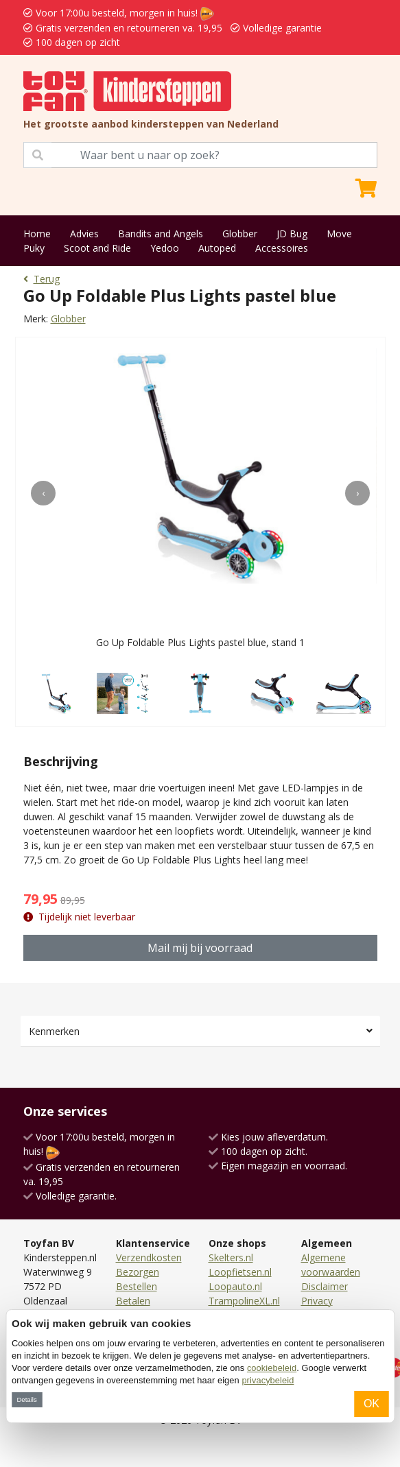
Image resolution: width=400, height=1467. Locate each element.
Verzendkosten (149, 1257)
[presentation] (43, 493)
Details (26, 1399)
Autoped (217, 247)
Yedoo (164, 247)
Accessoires (281, 247)
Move (339, 233)
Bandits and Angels (160, 233)
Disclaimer (324, 1286)
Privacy (317, 1300)
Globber (239, 233)
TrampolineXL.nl (244, 1300)
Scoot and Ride (97, 247)
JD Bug (292, 233)
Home (37, 233)
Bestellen (136, 1286)
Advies (84, 233)
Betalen (133, 1300)
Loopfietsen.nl (240, 1271)
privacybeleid (268, 1380)
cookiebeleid (271, 1368)
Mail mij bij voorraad (200, 947)
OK (371, 1403)
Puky (34, 247)
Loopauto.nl (235, 1286)
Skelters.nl (231, 1257)
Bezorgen (137, 1271)
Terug (41, 278)
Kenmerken (54, 1031)
